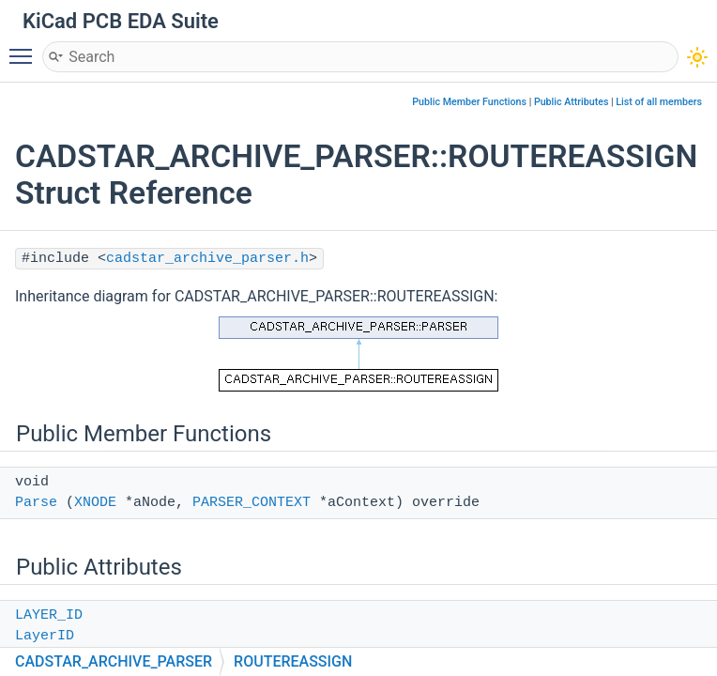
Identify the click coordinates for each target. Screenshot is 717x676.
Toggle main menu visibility (25, 47)
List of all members (659, 102)
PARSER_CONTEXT (251, 503)
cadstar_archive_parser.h (207, 259)
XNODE (95, 503)
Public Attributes (571, 102)
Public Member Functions (469, 102)
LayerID (44, 636)
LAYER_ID (49, 615)
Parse (36, 503)
